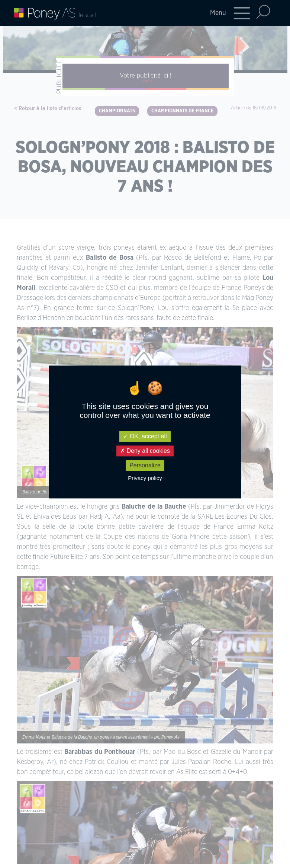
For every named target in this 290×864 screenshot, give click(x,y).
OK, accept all (145, 436)
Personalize (145, 465)
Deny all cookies (145, 451)
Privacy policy (145, 478)
